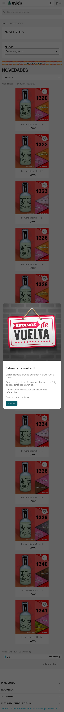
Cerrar (11, 403)
